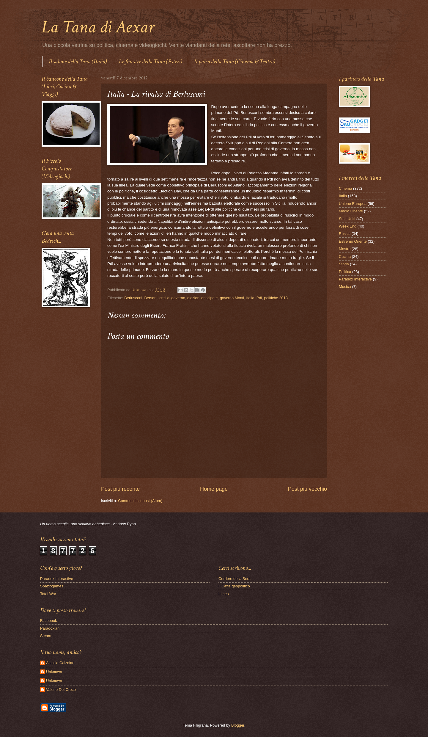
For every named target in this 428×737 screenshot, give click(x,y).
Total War (48, 594)
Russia (344, 233)
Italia (250, 298)
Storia (344, 264)
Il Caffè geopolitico (234, 586)
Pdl (259, 298)
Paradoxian (49, 628)
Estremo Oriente (353, 241)
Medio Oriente (351, 211)
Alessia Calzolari (60, 663)
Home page (214, 489)
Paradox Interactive (355, 279)
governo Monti (232, 298)
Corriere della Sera (234, 578)
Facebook (48, 620)
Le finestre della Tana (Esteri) (150, 61)
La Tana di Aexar (98, 27)
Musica (345, 286)
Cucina (345, 256)
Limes (223, 594)
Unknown (54, 671)
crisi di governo (172, 298)
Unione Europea (352, 203)
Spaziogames (51, 586)
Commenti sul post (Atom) (140, 500)
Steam (45, 635)
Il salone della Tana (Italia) (78, 61)
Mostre (344, 249)
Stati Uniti (347, 219)
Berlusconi (133, 298)
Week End (347, 226)
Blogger (237, 725)
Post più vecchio (307, 489)
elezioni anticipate (202, 298)
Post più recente (120, 489)
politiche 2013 (276, 298)
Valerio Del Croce (61, 689)
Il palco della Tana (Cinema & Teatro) (234, 61)
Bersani (151, 298)
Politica (345, 271)
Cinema (345, 188)
